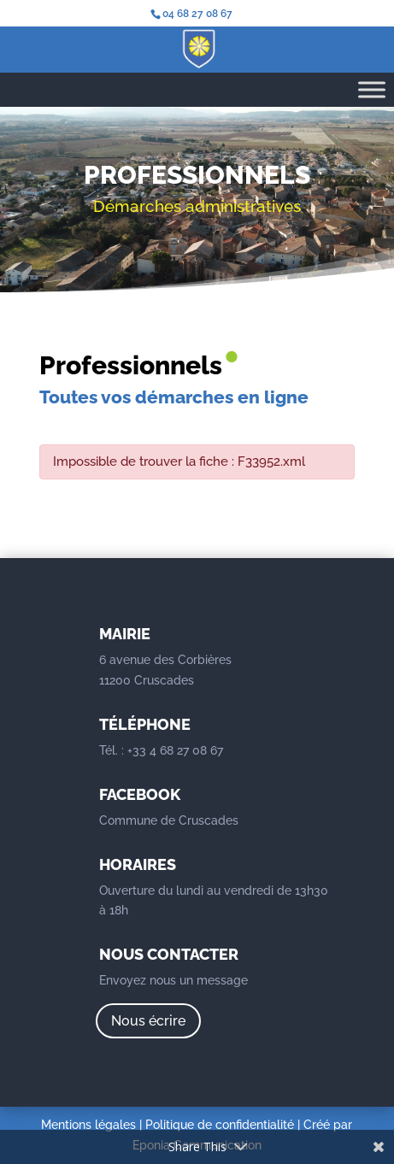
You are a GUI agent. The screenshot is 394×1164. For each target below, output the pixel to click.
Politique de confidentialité (219, 1125)
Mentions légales (88, 1125)
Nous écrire (148, 1021)
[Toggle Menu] (371, 89)
